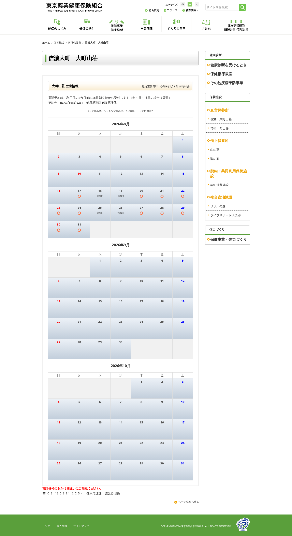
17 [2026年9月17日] (141, 301)
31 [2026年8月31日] (79, 224)
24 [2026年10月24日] (183, 443)
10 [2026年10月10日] (183, 402)
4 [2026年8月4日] (100, 156)
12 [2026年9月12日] (183, 281)
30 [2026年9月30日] (120, 342)
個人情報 (62, 525)
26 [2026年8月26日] (120, 207)
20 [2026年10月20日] (100, 443)
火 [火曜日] (100, 133)
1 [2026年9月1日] (100, 224)
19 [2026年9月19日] (183, 301)
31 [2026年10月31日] (183, 463)
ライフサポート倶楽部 (225, 215)
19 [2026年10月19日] (79, 443)
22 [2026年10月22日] (141, 443)
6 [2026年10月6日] (100, 402)
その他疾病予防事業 (226, 83)
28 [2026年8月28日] (162, 207)
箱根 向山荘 (219, 128)
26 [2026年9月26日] (183, 321)
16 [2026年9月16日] (120, 301)
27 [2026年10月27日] (100, 463)
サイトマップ (81, 525)
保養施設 (59, 42)
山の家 (214, 149)
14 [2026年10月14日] (120, 422)
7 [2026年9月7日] (79, 281)
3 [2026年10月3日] (183, 342)
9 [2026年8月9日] (58, 173)
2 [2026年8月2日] (58, 156)
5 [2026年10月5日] (79, 402)
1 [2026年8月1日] (183, 139)
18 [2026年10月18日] (58, 443)
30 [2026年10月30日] (162, 463)
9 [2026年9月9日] (121, 281)
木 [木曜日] (141, 133)
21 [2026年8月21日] (162, 190)
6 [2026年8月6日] (141, 156)
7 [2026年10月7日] (121, 402)
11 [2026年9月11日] (162, 281)
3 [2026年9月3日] (141, 224)
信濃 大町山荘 (221, 119)
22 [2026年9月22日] (100, 321)
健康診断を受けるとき (228, 65)
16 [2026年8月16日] (58, 190)
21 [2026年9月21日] (79, 321)
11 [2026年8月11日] (100, 173)
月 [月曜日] (79, 133)
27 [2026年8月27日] (141, 207)
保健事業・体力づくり (228, 239)
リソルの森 (217, 206)
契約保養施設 (219, 185)
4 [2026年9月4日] (162, 224)
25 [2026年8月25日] (100, 207)
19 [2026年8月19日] (120, 190)
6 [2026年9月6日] (58, 281)
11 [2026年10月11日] (58, 422)
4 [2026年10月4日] (58, 402)
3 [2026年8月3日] (79, 156)
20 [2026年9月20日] (58, 321)
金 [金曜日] (162, 133)
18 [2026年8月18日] (100, 190)
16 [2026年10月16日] (162, 422)
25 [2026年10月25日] (58, 463)
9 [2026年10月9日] (162, 402)
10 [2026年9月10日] (141, 281)
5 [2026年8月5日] (121, 156)
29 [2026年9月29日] (100, 342)
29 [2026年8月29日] (183, 207)
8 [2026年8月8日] (183, 156)
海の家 (214, 158)
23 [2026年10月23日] (162, 443)
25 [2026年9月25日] (162, 321)
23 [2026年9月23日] (120, 321)
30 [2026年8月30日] (58, 224)
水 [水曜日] (120, 133)
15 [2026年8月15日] (183, 173)
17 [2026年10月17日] (183, 422)
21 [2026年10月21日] (120, 443)
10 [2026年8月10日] (79, 173)
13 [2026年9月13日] (58, 301)
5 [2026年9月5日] (183, 224)
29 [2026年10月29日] (141, 463)
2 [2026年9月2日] (121, 224)
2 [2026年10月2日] (162, 342)
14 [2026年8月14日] (162, 173)
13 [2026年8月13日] (141, 173)
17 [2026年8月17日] (79, 190)
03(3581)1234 (73, 102)
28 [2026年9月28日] (79, 342)
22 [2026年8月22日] (183, 190)
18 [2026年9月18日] (162, 301)
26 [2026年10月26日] (79, 463)
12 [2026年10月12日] (79, 422)
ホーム (46, 42)
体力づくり (217, 229)
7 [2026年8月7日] (162, 156)
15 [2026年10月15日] (141, 422)
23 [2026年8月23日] (58, 207)
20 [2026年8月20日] (141, 190)
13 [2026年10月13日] (100, 422)
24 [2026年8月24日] (79, 207)
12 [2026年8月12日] (120, 173)
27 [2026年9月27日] (58, 342)
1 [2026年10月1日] (141, 342)
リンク (46, 525)
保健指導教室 (221, 74)
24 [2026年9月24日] (141, 321)
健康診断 (215, 55)
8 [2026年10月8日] (141, 402)
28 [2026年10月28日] (120, 463)
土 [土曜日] (182, 133)
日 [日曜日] (58, 133)
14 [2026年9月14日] (79, 301)
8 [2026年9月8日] (100, 281)
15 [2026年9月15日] (100, 301)
